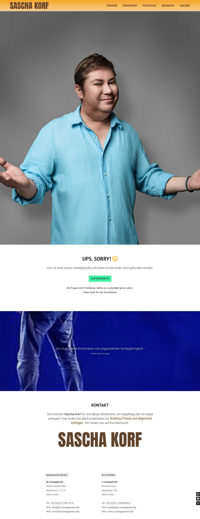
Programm (130, 5)
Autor (149, 414)
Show (95, 414)
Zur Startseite (100, 278)
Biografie (168, 5)
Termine (111, 5)
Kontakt (115, 288)
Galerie (185, 5)
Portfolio (149, 5)
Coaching (128, 414)
